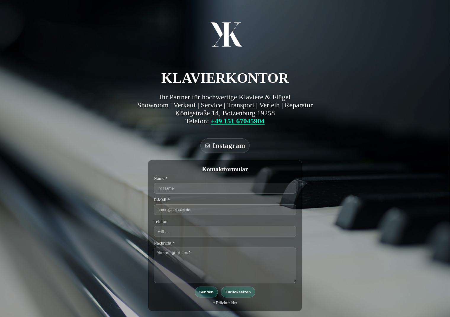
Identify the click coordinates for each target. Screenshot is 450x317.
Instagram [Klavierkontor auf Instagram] (225, 145)
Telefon (160, 221)
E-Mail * (162, 199)
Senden (206, 292)
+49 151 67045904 (238, 121)
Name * (161, 178)
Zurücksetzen (238, 292)
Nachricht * (164, 242)
